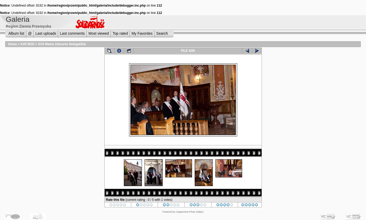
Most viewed (98, 33)
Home (12, 44)
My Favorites (141, 33)
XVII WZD (27, 44)
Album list (16, 33)
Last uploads (45, 33)
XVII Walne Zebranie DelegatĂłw (62, 44)
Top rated (120, 33)
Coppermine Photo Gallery (189, 212)
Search (162, 33)
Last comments (72, 33)
